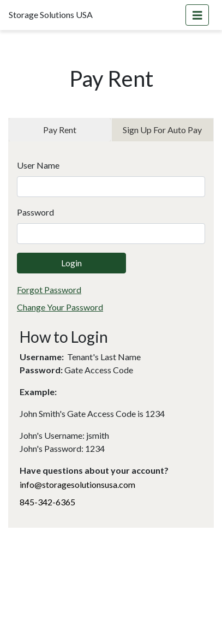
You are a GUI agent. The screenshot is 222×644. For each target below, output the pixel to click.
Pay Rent (59, 129)
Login (71, 263)
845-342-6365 (47, 502)
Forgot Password (49, 289)
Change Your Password (60, 307)
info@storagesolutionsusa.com (77, 484)
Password (35, 212)
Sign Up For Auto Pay (162, 129)
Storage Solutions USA (51, 14)
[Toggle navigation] (197, 15)
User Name (38, 165)
